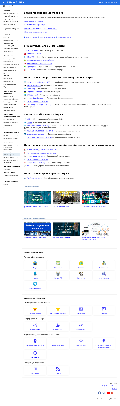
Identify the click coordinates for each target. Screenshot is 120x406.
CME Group (31, 88)
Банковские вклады (10, 67)
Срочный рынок (9, 157)
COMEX (29, 122)
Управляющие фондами (11, 99)
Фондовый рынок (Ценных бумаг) (9, 142)
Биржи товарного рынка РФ (34, 21)
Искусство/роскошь (10, 84)
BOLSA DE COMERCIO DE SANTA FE (40, 131)
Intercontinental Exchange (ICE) (38, 82)
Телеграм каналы (9, 172)
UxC (28, 166)
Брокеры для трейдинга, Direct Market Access (37, 200)
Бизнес (6, 128)
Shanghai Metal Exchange (36, 162)
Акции (5, 32)
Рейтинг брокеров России (66, 199)
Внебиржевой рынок (10, 138)
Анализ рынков (8, 51)
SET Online (31, 70)
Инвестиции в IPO (9, 59)
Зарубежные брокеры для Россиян (37, 230)
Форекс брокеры (9, 19)
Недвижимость (8, 81)
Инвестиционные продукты (66, 230)
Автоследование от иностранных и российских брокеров (95, 231)
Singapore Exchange (34, 92)
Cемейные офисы (9, 110)
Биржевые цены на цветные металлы (41, 153)
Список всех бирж (31, 50)
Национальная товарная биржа (39, 63)
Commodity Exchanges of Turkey (39, 104)
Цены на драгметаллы (47, 37)
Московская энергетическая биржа (40, 60)
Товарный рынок (12, 6)
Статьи (6, 184)
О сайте (114, 388)
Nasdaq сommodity (34, 85)
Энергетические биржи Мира (35, 25)
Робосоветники (9, 62)
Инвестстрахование (10, 70)
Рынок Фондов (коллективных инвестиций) (8, 147)
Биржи (6, 135)
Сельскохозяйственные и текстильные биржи (40, 28)
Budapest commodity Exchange (38, 125)
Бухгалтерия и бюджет (11, 122)
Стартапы (7, 76)
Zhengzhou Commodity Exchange (39, 137)
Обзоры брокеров (9, 16)
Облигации (7, 35)
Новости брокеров (10, 24)
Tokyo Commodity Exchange (37, 101)
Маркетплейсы (8, 87)
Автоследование (9, 96)
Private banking (8, 107)
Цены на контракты (64, 37)
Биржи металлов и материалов (36, 32)
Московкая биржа (34, 54)
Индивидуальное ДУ (10, 102)
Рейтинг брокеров (9, 13)
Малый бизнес (8, 78)
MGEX (29, 119)
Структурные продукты (11, 64)
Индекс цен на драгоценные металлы (41, 150)
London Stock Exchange (35, 98)
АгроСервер (31, 66)
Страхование (8, 125)
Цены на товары (31, 37)
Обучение (7, 169)
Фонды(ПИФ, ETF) (9, 46)
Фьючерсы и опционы (11, 49)
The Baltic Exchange (34, 178)
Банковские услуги (9, 119)
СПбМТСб (30, 57)
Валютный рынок (9, 152)
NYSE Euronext (32, 95)
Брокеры (104, 2)
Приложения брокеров (11, 22)
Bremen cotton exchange (36, 134)
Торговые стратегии (10, 104)
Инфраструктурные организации (10, 161)
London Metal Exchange (36, 156)
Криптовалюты (8, 40)
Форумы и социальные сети (11, 176)
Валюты (6, 37)
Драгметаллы (8, 73)
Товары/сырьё (8, 43)
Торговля (113, 2)
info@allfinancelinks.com (109, 386)
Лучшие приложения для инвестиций (95, 199)
